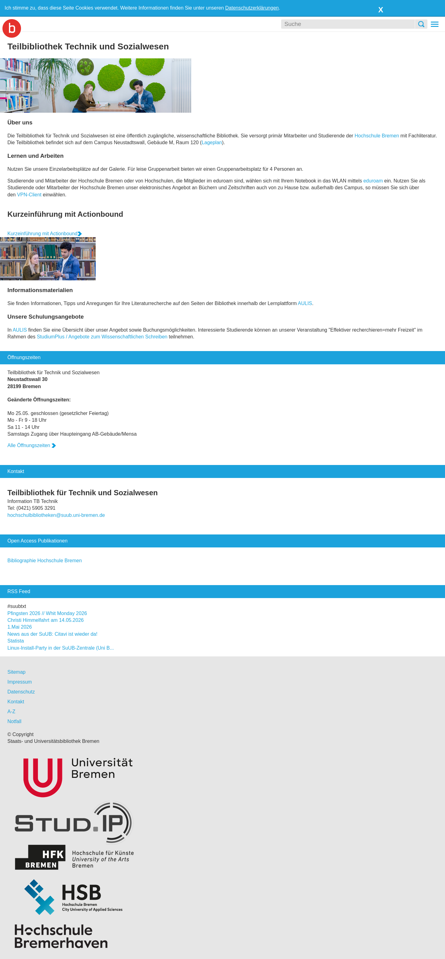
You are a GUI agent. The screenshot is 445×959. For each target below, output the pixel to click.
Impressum (19, 682)
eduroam (373, 180)
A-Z (11, 711)
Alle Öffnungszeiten (31, 445)
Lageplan (212, 142)
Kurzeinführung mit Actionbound (65, 214)
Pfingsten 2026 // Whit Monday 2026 (47, 613)
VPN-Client (29, 194)
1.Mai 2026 (19, 627)
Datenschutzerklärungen (252, 7)
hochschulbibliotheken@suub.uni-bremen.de (56, 515)
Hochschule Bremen (377, 135)
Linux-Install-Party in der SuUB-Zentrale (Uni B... (60, 648)
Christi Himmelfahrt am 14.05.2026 (45, 620)
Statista (15, 640)
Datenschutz (21, 691)
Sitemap (16, 672)
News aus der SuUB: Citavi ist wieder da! (52, 634)
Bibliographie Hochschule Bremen (44, 560)
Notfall (14, 721)
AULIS (305, 303)
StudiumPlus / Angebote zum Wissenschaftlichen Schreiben (102, 336)
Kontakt (15, 701)
